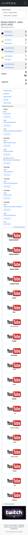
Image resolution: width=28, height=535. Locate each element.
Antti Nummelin (9, 51)
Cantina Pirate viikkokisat (10, 183)
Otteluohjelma (7, 96)
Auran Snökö (7, 113)
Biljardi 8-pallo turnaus (9, 142)
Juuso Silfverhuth (9, 48)
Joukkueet (6, 93)
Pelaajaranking (7, 90)
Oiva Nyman (8, 40)
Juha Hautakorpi (9, 67)
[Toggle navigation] (25, 3)
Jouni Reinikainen (9, 64)
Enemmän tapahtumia (19, 227)
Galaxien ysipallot (8, 151)
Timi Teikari (8, 59)
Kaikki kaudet (7, 103)
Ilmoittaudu (7, 116)
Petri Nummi (8, 43)
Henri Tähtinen (9, 35)
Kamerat (5, 99)
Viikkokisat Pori (7, 195)
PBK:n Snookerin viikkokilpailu (11, 160)
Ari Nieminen (8, 32)
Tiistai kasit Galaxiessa (9, 122)
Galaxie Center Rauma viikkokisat (12, 131)
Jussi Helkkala (8, 56)
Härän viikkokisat (8, 171)
